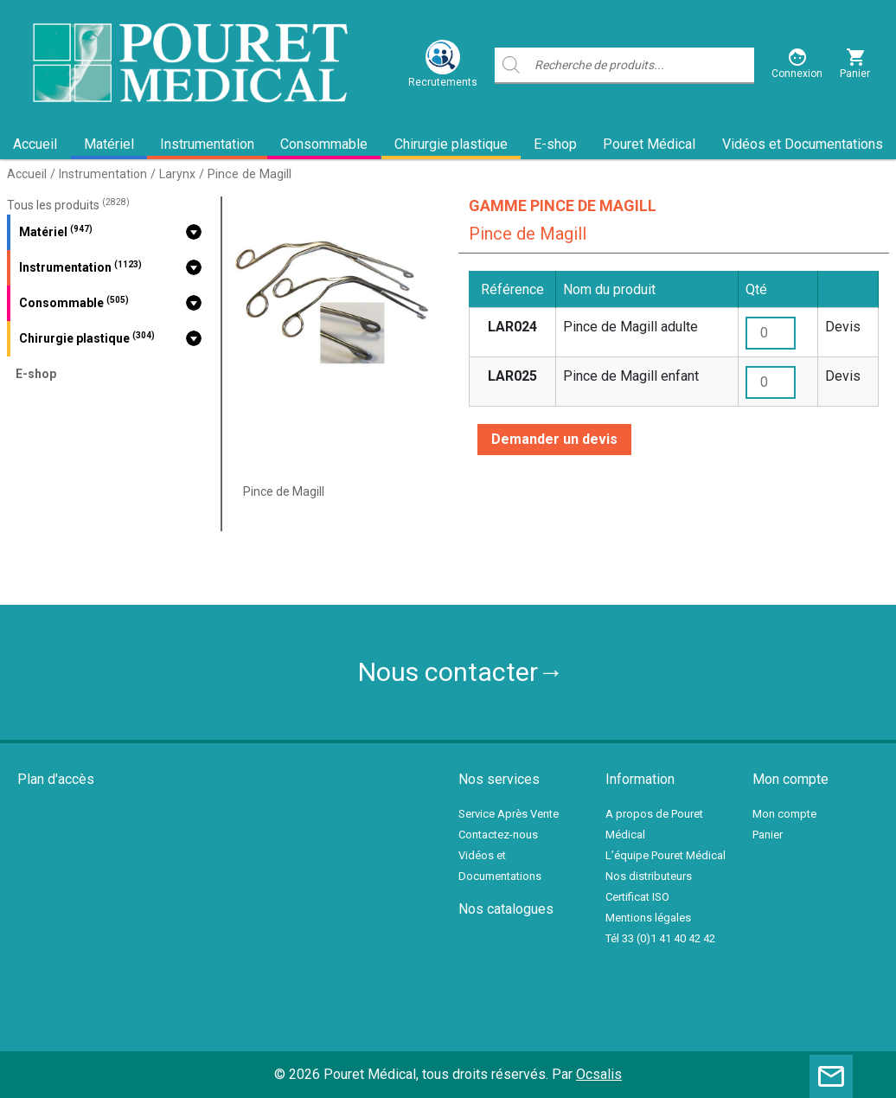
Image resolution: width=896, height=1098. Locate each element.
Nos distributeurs (648, 876)
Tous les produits (68, 205)
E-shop (555, 144)
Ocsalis (599, 1074)
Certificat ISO (637, 896)
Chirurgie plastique (451, 144)
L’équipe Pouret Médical (665, 855)
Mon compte (784, 813)
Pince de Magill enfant (631, 376)
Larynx (177, 174)
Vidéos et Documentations (802, 144)
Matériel (109, 144)
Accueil (35, 144)
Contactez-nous (498, 834)
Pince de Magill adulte (630, 326)
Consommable (324, 144)
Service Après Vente (508, 813)
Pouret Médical (649, 144)
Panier (767, 834)
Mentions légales (648, 917)
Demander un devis (554, 439)
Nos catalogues (506, 909)
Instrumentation (207, 144)
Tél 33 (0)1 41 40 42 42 (660, 938)
